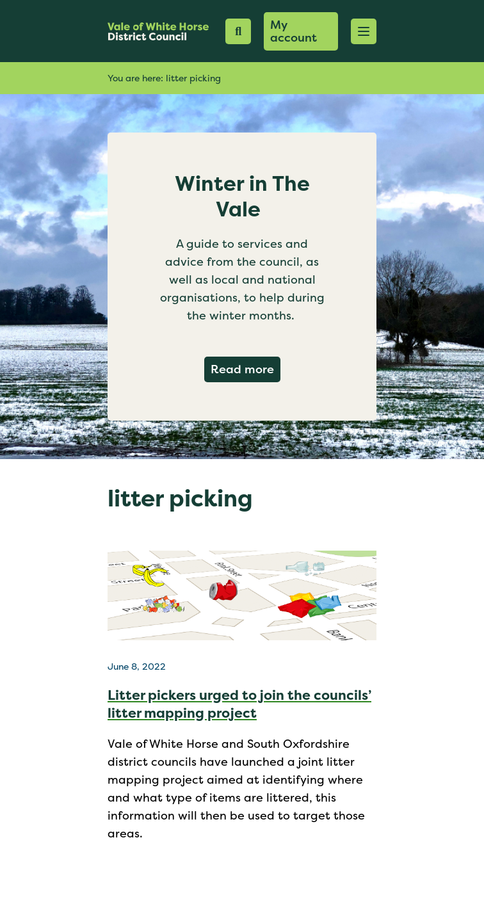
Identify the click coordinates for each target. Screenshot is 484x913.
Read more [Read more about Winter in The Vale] (245, 368)
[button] (363, 31)
